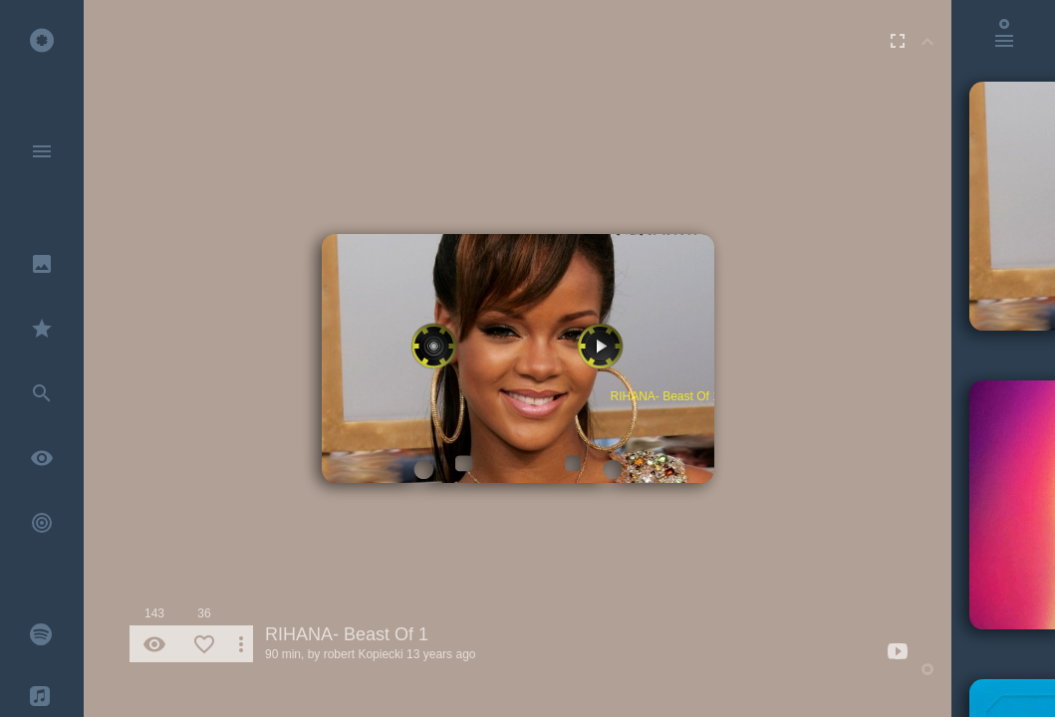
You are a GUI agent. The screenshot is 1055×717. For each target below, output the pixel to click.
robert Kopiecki (363, 654)
